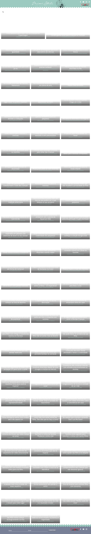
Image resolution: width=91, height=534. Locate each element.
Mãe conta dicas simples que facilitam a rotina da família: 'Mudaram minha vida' (45, 434)
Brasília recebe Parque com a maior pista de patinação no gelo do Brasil (75, 218)
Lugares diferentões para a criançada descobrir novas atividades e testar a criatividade (75, 351)
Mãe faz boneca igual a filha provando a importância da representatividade (15, 401)
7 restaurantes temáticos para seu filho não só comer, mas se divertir (45, 335)
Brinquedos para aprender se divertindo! (15, 168)
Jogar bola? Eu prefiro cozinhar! (15, 102)
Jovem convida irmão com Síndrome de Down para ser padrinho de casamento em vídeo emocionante (15, 451)
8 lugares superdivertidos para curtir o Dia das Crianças (75, 318)
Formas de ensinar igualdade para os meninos (15, 151)
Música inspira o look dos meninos (75, 269)
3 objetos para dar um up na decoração (45, 301)
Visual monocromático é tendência (15, 252)
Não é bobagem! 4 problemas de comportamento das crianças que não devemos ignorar (75, 467)
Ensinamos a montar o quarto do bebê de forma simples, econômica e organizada (45, 518)
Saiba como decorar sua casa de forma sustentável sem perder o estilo (45, 484)
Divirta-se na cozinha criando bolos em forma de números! (16, 268)
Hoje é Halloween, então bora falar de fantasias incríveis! (45, 268)
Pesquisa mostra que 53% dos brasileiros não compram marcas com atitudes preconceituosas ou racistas (75, 366)
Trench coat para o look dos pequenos (75, 201)
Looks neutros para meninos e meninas (16, 134)
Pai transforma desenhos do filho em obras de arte (45, 84)
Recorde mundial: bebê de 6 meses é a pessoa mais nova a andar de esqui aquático (15, 484)
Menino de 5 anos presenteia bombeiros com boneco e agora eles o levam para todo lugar (15, 501)
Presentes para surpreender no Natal (75, 134)
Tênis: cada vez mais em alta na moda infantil (75, 168)
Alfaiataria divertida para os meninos (45, 184)
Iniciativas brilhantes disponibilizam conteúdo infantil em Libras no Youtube (75, 250)
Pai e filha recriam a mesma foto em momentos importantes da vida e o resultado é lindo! (45, 501)
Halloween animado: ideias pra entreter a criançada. (15, 118)
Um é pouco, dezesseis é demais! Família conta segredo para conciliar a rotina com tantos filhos (75, 434)
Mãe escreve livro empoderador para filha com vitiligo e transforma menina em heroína (15, 334)
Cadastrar (52, 530)
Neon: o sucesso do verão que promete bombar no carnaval (45, 353)
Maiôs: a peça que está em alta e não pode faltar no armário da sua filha (75, 334)
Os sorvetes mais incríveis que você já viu (15, 68)
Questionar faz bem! (45, 102)
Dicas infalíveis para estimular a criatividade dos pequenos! (45, 235)
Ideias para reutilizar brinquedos (75, 153)
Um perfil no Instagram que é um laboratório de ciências (45, 51)
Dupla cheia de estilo (75, 85)
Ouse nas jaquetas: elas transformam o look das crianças (15, 184)
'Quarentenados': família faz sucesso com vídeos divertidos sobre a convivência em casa (75, 401)
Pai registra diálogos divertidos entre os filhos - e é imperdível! (45, 285)
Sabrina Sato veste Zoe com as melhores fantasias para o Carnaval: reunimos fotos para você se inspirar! (15, 383)
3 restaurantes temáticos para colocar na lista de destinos (16, 301)
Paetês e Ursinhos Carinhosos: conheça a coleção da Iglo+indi (75, 235)
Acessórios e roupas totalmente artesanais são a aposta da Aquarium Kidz (45, 217)
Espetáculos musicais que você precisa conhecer (45, 66)
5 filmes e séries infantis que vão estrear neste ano (16, 352)
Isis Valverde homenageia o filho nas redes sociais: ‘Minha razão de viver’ (75, 501)
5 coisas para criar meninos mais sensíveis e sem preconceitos (45, 134)
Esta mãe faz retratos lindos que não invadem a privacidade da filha (75, 184)
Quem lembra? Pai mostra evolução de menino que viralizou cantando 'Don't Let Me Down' (75, 417)
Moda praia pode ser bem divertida (45, 169)
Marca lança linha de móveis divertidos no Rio (75, 68)
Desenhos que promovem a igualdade (16, 51)
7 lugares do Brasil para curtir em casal (45, 385)
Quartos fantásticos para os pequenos (45, 118)
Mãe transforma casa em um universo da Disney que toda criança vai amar (15, 434)
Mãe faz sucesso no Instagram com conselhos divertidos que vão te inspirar (45, 451)
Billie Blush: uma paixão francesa (15, 286)
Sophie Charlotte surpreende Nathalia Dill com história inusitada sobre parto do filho (15, 467)
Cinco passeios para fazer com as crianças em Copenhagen (23, 34)
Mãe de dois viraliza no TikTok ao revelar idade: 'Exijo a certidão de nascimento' (45, 401)
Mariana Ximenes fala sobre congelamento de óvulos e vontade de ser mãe (75, 384)
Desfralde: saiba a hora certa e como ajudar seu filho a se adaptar (75, 452)
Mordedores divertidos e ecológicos (75, 119)
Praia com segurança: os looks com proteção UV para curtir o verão (15, 368)
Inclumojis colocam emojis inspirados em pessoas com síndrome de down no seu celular (15, 234)
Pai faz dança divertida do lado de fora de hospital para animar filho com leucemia (75, 484)
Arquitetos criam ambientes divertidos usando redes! (45, 251)
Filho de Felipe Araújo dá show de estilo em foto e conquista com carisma (45, 317)
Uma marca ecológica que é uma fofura (75, 51)
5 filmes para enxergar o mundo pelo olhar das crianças (45, 151)
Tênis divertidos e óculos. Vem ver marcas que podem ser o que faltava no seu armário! (45, 200)
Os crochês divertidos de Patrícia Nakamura (16, 84)
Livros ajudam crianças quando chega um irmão (75, 101)
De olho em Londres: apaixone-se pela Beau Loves (75, 285)
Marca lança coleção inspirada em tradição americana (15, 201)
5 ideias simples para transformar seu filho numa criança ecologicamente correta (15, 518)
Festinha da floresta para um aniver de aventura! (15, 318)
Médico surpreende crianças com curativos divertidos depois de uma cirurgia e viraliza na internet (45, 367)
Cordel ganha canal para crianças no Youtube (68, 35)
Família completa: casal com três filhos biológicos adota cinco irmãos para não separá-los (15, 417)
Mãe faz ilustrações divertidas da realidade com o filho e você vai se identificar (45, 467)
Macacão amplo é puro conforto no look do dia (16, 218)
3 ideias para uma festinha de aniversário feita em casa (75, 301)
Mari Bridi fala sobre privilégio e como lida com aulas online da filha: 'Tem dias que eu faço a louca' (45, 417)
